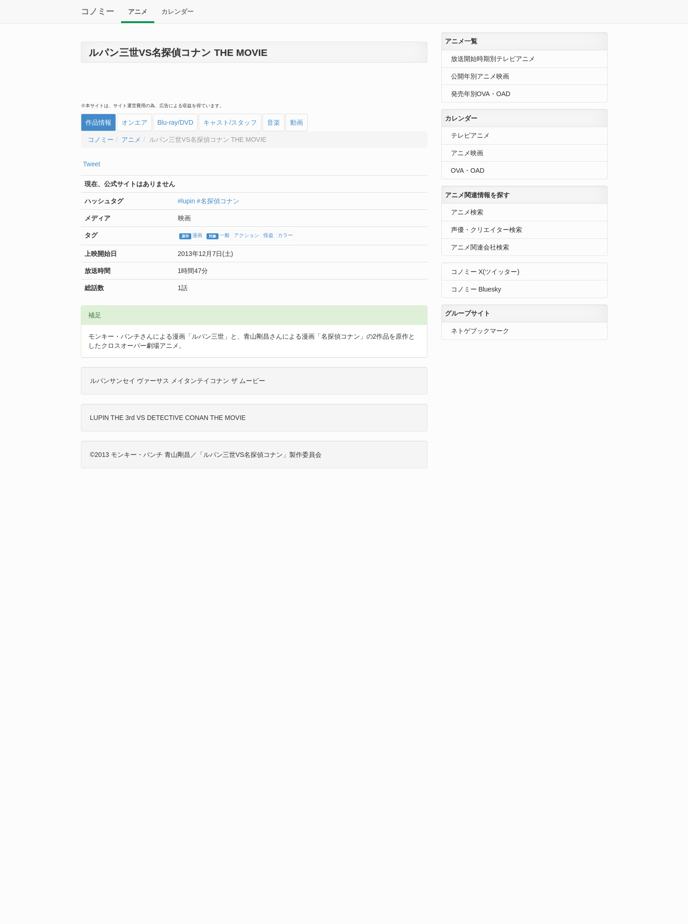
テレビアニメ (470, 135)
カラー (285, 235)
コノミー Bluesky (476, 289)
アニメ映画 (467, 153)
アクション (246, 235)
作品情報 (98, 122)
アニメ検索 (467, 212)
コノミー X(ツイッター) (485, 271)
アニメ (137, 11)
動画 (296, 122)
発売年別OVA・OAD (481, 93)
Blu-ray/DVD (176, 122)
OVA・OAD (468, 170)
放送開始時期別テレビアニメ (493, 58)
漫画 (190, 236)
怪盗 (268, 235)
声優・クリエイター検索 (486, 229)
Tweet (91, 164)
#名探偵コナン (218, 201)
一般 (218, 236)
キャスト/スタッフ (230, 122)
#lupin (186, 201)
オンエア (134, 122)
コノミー (97, 11)
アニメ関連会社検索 (480, 247)
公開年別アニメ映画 (480, 76)
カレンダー (177, 11)
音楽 (273, 122)
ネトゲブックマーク (480, 330)
